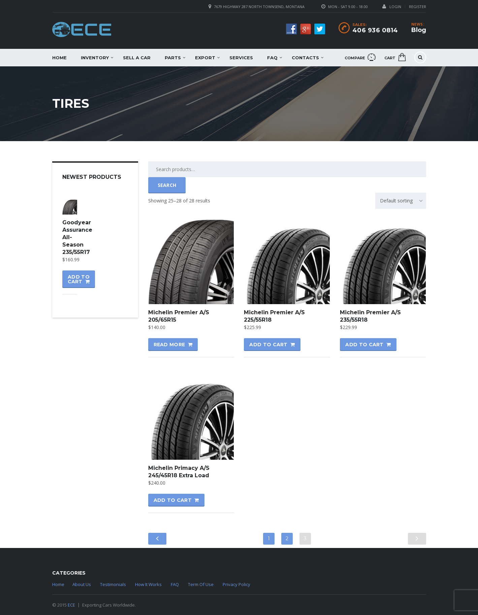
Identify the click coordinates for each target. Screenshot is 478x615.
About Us (81, 584)
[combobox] (400, 201)
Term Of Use (201, 584)
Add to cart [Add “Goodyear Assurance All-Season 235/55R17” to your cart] (79, 279)
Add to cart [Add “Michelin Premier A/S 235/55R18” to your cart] (364, 345)
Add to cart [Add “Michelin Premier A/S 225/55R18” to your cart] (268, 345)
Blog (418, 30)
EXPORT (205, 57)
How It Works (148, 584)
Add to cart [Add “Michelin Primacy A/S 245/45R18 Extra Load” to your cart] (173, 500)
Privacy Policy (236, 584)
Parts (173, 57)
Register (417, 6)
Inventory (95, 57)
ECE (71, 605)
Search (167, 185)
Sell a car (137, 57)
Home (59, 57)
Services (241, 57)
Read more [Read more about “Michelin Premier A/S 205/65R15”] (169, 345)
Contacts (305, 57)
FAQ (272, 57)
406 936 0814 (375, 30)
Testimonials (113, 584)
